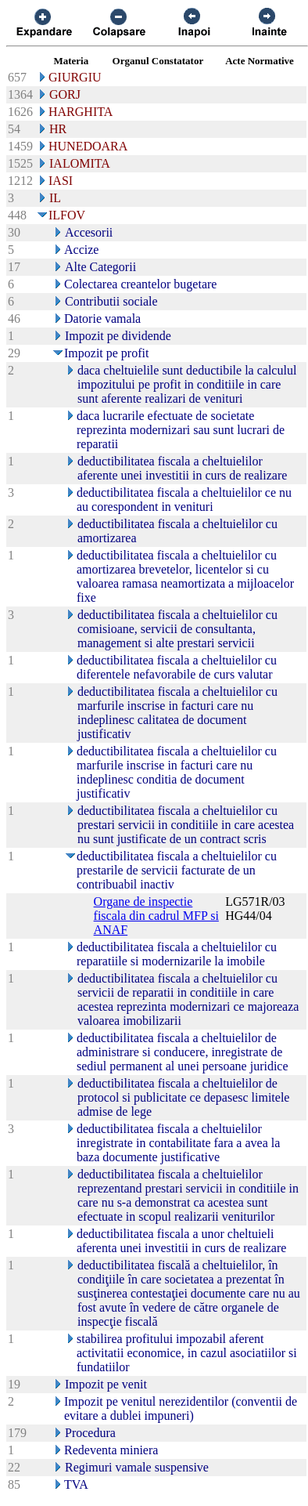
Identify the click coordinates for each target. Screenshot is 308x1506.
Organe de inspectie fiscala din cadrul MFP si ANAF (156, 915)
